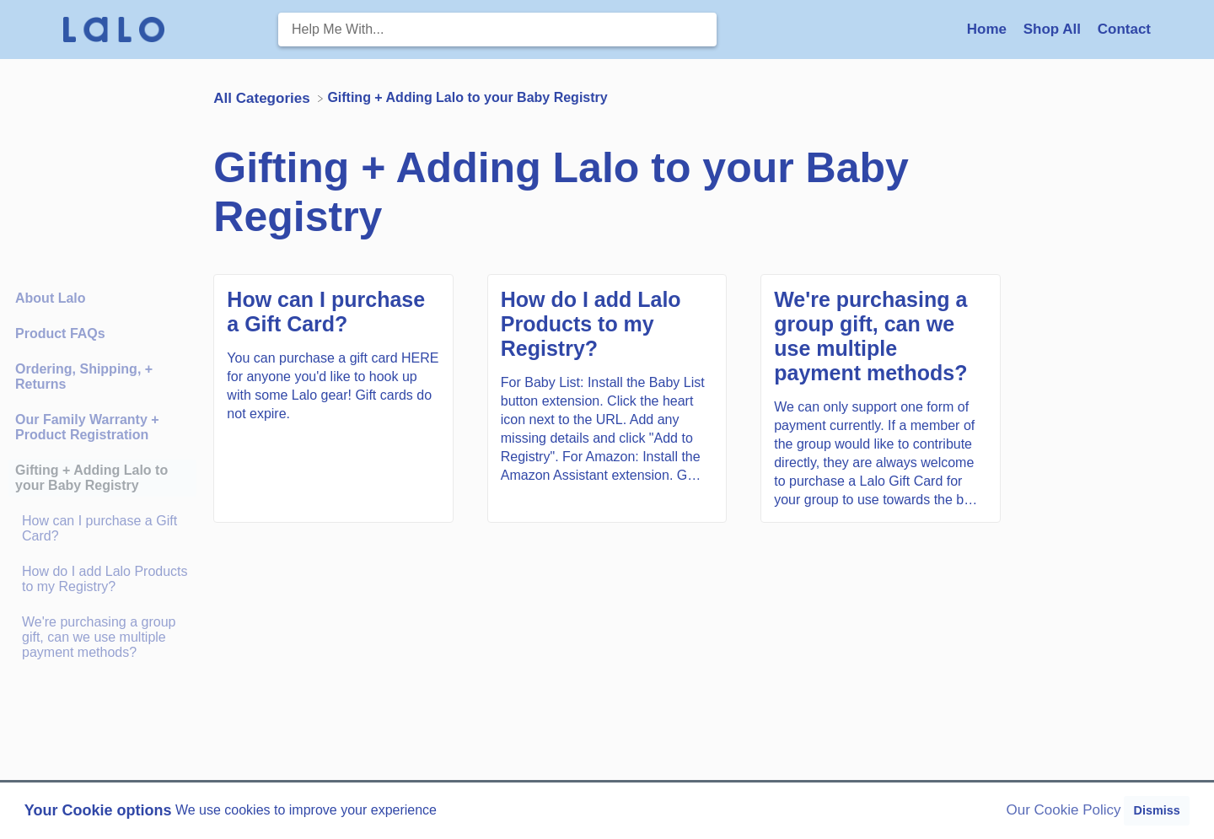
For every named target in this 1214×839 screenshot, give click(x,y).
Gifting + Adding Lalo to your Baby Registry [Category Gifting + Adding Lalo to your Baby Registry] (91, 477)
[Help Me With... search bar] (497, 29)
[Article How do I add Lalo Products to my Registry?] (102, 579)
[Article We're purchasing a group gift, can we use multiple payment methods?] (102, 637)
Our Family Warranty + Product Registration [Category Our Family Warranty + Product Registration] (87, 427)
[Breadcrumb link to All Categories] (263, 97)
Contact (1124, 29)
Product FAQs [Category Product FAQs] (60, 333)
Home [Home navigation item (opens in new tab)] (989, 29)
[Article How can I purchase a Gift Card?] (102, 528)
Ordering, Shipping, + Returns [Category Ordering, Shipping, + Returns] (84, 376)
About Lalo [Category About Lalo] (50, 298)
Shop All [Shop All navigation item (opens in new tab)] (1054, 29)
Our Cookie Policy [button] (1064, 810)
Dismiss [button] (1156, 810)
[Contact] (1124, 29)
